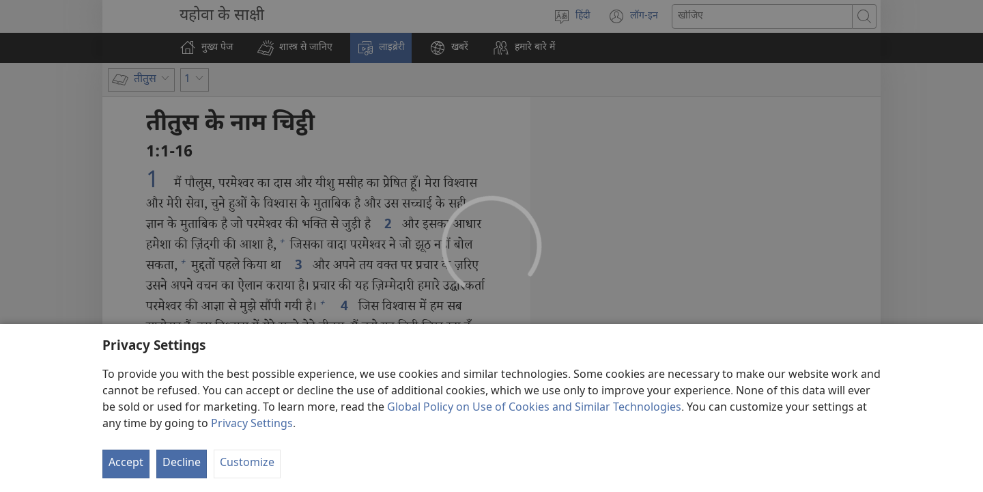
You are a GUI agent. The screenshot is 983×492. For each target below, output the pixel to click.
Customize (247, 463)
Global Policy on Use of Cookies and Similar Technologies (534, 408)
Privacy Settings (252, 425)
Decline (181, 463)
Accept (126, 463)
